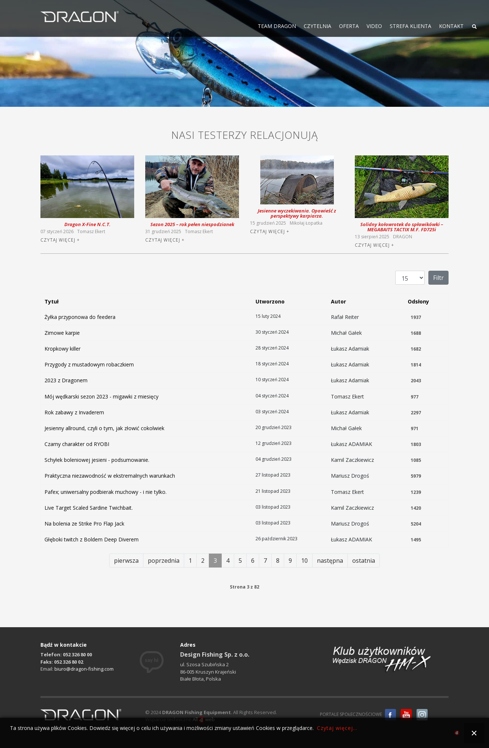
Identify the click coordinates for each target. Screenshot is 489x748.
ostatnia (363, 560)
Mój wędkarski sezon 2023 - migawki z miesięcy (101, 396)
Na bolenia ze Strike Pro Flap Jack (84, 523)
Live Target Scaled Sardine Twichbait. (88, 507)
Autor (338, 301)
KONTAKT (451, 25)
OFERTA (349, 25)
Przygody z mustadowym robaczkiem (89, 364)
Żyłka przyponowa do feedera (79, 316)
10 (304, 560)
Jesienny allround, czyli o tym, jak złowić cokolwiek (104, 428)
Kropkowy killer (62, 348)
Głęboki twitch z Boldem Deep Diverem (91, 539)
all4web (457, 734)
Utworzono (270, 301)
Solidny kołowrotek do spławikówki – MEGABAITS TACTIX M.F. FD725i (401, 227)
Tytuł (51, 301)
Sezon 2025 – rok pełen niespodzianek (192, 224)
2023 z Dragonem (66, 380)
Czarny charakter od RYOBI (76, 443)
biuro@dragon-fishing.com (84, 669)
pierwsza (126, 560)
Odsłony (418, 301)
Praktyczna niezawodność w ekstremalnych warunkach (109, 475)
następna (330, 560)
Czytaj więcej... (337, 727)
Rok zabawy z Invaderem (74, 412)
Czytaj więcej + (60, 240)
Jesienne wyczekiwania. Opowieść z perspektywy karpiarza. (297, 213)
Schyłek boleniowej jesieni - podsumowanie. (96, 459)
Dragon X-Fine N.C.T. (87, 224)
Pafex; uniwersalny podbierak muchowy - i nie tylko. (105, 491)
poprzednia (163, 560)
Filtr (438, 278)
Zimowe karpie (62, 332)
